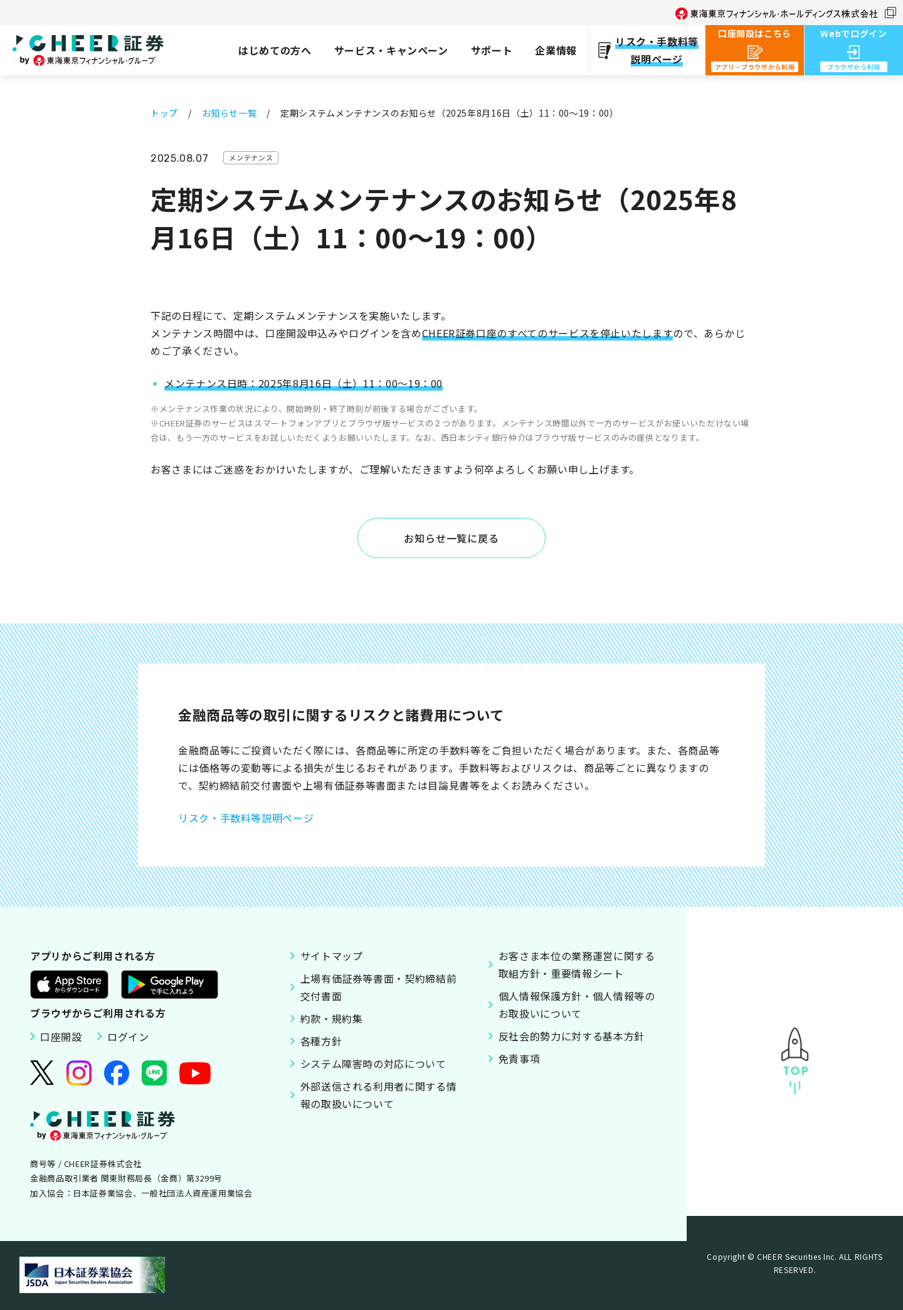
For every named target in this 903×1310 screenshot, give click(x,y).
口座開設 (61, 1036)
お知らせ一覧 (229, 113)
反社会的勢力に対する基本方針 (572, 1035)
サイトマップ (331, 955)
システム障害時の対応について (373, 1063)
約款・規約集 (331, 1018)
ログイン (128, 1036)
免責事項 (520, 1058)
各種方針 (321, 1041)
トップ (164, 113)
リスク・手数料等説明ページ (246, 817)
